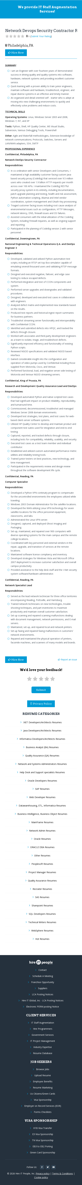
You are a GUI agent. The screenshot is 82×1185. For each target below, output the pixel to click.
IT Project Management (42, 1040)
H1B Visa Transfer (42, 1128)
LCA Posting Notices (42, 994)
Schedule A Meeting (42, 976)
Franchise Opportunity (42, 982)
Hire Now (16, 52)
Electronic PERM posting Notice (42, 1006)
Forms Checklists (42, 1111)
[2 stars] (35, 679)
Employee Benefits (42, 1081)
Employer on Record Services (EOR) (42, 1105)
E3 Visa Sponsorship (42, 1134)
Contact (43, 969)
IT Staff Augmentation (42, 1022)
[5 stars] (52, 679)
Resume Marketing (42, 1087)
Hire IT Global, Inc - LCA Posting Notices (42, 1000)
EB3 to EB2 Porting (43, 1146)
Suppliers (42, 988)
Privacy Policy (41, 703)
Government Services (43, 1034)
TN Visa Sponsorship (42, 1140)
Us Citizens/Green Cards (42, 1093)
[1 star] (29, 679)
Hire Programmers (42, 1028)
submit (41, 689)
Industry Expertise (42, 1047)
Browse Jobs (42, 1069)
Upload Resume (42, 1075)
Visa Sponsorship (42, 1099)
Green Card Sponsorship (42, 1152)
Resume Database (42, 1053)
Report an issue (67, 659)
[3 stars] (41, 679)
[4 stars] (47, 679)
